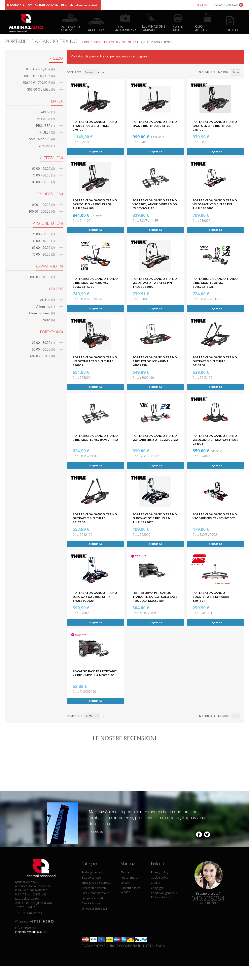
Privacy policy (159, 872)
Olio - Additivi (201, 28)
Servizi (125, 883)
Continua (95, 832)
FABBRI (47, 112)
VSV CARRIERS (42, 139)
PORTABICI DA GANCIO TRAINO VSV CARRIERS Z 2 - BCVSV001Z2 (155, 438)
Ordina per (74, 72)
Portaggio (70, 28)
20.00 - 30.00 (43, 234)
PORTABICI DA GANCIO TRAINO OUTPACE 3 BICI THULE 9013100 (215, 361)
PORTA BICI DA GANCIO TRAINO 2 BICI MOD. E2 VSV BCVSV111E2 (95, 438)
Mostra (223, 72)
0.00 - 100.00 (43, 205)
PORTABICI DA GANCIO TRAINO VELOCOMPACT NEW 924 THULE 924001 (215, 440)
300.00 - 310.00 (41, 277)
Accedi (218, 4)
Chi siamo (127, 872)
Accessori (96, 30)
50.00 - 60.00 (43, 349)
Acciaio (47, 299)
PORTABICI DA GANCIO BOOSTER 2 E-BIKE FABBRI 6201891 (211, 597)
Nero (49, 320)
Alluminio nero (41, 313)
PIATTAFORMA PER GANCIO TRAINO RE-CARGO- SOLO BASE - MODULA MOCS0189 (154, 597)
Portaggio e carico (105, 42)
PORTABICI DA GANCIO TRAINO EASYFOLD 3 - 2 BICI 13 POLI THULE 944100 (95, 204)
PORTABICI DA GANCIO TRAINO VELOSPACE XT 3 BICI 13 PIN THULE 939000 (215, 204)
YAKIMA (47, 146)
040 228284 (48, 5)
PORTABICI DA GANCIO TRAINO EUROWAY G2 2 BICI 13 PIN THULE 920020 (95, 597)
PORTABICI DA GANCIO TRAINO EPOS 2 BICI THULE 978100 (154, 124)
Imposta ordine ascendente (104, 72)
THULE (46, 132)
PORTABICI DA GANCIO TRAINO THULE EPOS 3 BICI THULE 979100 (95, 126)
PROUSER (45, 125)
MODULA (45, 119)
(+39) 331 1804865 (41, 921)
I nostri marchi (130, 877)
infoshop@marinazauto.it (81, 5)
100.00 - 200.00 (41, 211)
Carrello (232, 4)
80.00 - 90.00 (43, 182)
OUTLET (233, 30)
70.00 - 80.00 (43, 175)
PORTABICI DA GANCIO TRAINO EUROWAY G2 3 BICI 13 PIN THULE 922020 (154, 518)
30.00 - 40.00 (43, 241)
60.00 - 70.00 (43, 168)
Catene (179, 28)
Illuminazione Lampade (153, 28)
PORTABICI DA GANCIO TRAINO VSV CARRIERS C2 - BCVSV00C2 (215, 516)
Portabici (128, 42)
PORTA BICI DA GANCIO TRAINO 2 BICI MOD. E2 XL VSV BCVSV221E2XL (215, 283)
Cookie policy (159, 877)
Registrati (203, 4)
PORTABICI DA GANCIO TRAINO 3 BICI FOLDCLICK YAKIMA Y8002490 (154, 361)
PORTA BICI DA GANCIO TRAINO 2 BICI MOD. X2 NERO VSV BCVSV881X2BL (95, 283)
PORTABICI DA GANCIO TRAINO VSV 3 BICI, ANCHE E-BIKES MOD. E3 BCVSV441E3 (155, 204)
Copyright (157, 888)
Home (85, 42)
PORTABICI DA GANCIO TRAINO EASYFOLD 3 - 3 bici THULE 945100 (215, 126)
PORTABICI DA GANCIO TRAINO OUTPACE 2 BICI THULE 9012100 (95, 518)
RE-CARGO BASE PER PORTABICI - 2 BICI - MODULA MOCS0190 (95, 673)
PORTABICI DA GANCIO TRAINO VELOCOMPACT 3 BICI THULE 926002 (95, 361)
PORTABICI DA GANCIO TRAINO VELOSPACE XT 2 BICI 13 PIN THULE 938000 (154, 283)
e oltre (41, 89)
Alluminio (45, 306)
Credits (155, 883)
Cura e (125, 28)
